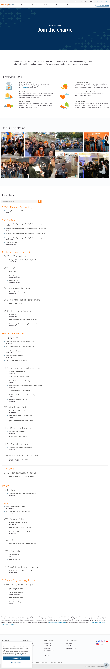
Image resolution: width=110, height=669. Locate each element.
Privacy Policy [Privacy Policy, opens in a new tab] (21, 654)
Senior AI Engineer (14, 276)
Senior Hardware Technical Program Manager (22, 476)
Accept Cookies (16, 658)
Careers (46, 653)
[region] (16, 655)
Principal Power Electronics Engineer (19, 390)
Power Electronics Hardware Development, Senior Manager (25, 385)
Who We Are (47, 643)
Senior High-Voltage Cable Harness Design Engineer (20, 342)
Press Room (69, 643)
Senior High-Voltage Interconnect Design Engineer (20, 346)
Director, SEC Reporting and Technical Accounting (20, 211)
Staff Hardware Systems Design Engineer (20, 447)
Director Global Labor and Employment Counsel (22, 493)
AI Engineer (12, 315)
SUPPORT (91, 1)
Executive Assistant (11, 242)
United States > (104, 644)
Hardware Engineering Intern (17, 371)
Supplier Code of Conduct (56, 662)
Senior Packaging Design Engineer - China (21, 420)
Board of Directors (49, 650)
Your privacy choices (16, 662)
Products (35, 5)
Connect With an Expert (103, 5)
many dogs (24, 87)
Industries (23, 5)
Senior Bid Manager (14, 555)
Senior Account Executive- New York (19, 532)
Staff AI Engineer (14, 271)
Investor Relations (70, 646)
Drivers (58, 5)
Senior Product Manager (16, 303)
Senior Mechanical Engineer (13, 351)
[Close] (30, 644)
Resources (70, 5)
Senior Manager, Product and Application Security (23, 319)
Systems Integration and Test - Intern (16, 360)
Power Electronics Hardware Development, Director (23, 381)
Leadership (47, 648)
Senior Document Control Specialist (19, 411)
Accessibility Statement (41, 662)
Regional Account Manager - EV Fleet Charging (22, 543)
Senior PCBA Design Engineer (14, 355)
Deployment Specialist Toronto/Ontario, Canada (22, 260)
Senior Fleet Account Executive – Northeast (18, 511)
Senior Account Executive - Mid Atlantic (20, 527)
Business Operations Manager (17, 292)
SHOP (76, 1)
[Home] (7, 4)
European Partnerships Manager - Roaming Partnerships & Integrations (26, 224)
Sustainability (48, 646)
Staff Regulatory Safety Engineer (18, 436)
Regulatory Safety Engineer (16, 431)
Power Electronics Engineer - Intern (19, 376)
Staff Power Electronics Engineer (18, 399)
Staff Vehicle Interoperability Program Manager (22, 571)
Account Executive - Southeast (18, 522)
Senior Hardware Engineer (13, 337)
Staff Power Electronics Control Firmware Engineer (23, 395)
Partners (47, 5)
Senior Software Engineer (16, 588)
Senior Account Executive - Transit (15, 506)
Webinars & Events (71, 648)
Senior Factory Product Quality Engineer (20, 415)
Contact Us (47, 655)
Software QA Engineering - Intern (18, 459)
